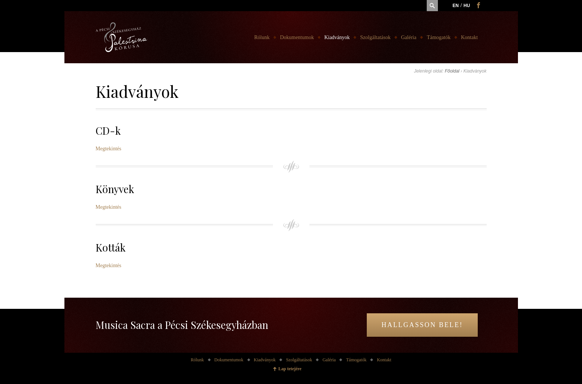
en (455, 5)
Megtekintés (108, 148)
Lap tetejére (289, 368)
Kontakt (469, 37)
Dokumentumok (297, 37)
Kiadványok (337, 37)
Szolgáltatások (375, 37)
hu (467, 5)
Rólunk (262, 37)
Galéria (408, 37)
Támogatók (439, 37)
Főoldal (452, 71)
